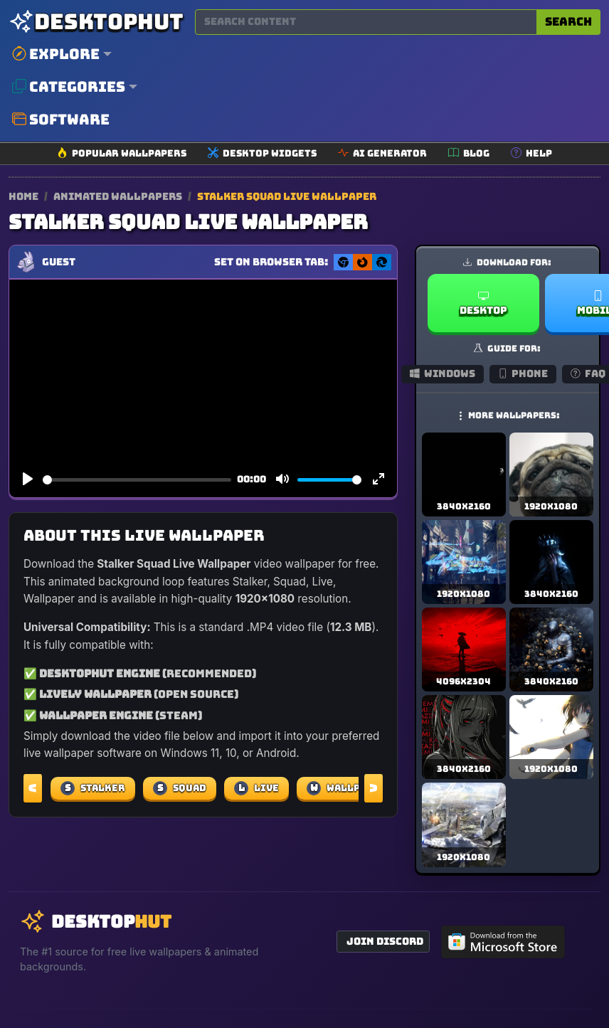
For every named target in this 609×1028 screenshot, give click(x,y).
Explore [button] (56, 54)
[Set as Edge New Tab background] (381, 262)
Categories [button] (68, 87)
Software (61, 119)
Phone (523, 373)
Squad (179, 788)
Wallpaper (346, 788)
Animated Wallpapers (118, 196)
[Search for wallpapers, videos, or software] (366, 22)
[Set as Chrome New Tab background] (343, 262)
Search (568, 21)
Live (256, 788)
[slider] (137, 480)
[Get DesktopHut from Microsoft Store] (503, 942)
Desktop (483, 303)
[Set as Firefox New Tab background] (362, 262)
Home (23, 196)
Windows (442, 373)
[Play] (27, 479)
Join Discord (384, 941)
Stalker (92, 788)
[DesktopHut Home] (96, 22)
